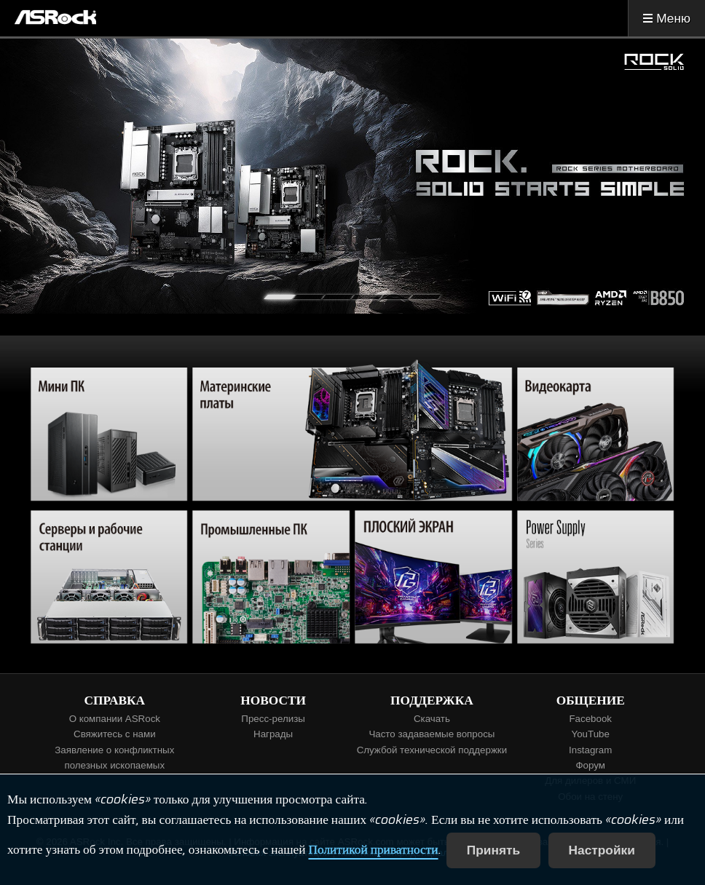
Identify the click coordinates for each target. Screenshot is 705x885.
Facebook (590, 718)
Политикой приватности (373, 850)
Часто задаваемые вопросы (432, 734)
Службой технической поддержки (432, 750)
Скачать (432, 718)
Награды (273, 734)
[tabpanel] (352, 176)
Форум (590, 765)
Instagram (590, 750)
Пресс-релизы (272, 718)
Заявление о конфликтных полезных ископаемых (114, 758)
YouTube (591, 734)
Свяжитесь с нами (115, 734)
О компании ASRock (114, 718)
